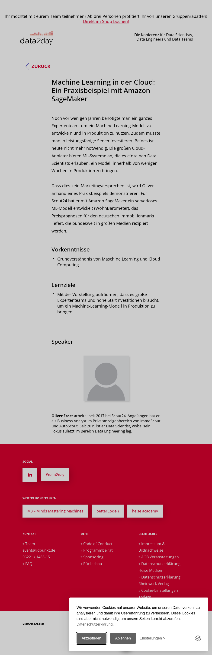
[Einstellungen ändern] (152, 638)
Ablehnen (123, 638)
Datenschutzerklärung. (95, 624)
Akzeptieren (91, 638)
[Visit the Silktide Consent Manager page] (198, 638)
